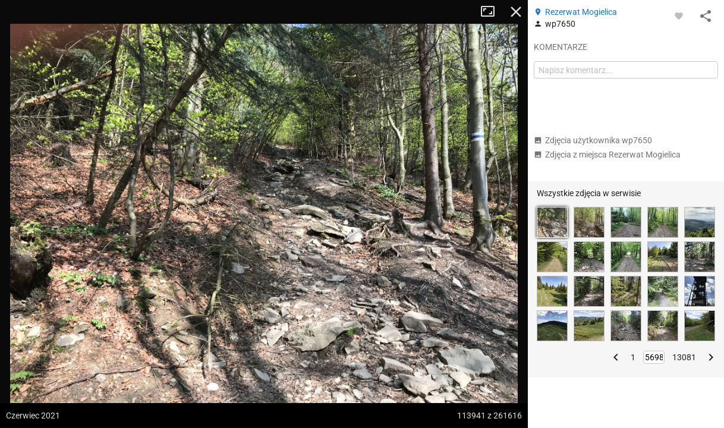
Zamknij (516, 12)
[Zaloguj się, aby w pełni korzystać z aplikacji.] (678, 15)
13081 (684, 357)
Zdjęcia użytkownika (593, 140)
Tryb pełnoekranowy (492, 12)
